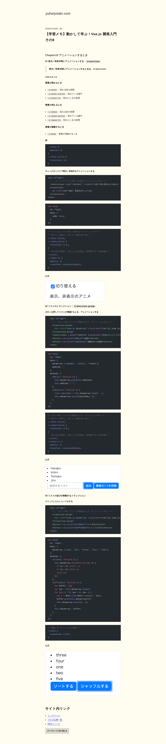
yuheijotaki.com (58, 13)
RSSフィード (54, 724)
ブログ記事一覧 (55, 720)
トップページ (54, 716)
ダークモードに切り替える (57, 731)
